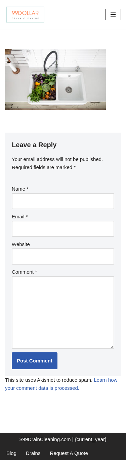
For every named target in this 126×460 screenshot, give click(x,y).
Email (20, 216)
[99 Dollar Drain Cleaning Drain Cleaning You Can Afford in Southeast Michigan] (25, 14)
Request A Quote (69, 453)
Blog (11, 453)
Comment (24, 272)
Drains (33, 453)
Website (21, 244)
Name (20, 189)
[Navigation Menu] (113, 14)
